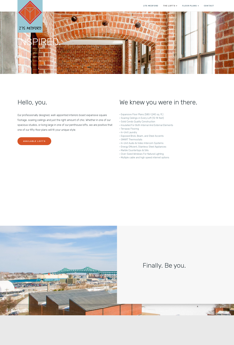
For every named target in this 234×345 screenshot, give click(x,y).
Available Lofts (34, 141)
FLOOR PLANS (190, 6)
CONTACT (209, 6)
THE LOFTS (170, 6)
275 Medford (150, 6)
